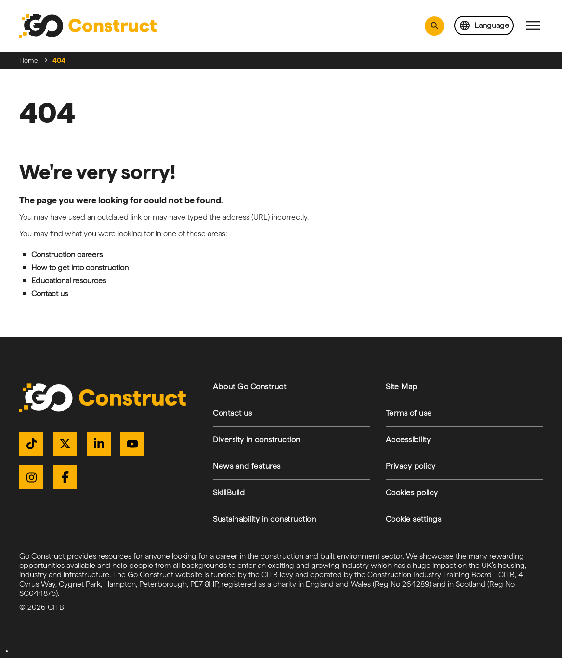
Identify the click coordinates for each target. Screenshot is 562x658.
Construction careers (67, 254)
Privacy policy (411, 466)
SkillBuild (229, 492)
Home (28, 60)
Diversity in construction (257, 439)
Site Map (402, 386)
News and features (247, 466)
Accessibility (408, 439)
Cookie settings (414, 519)
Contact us (49, 293)
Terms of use (409, 413)
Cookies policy (412, 492)
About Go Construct (249, 386)
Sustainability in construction (264, 519)
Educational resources (68, 280)
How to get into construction (80, 267)
